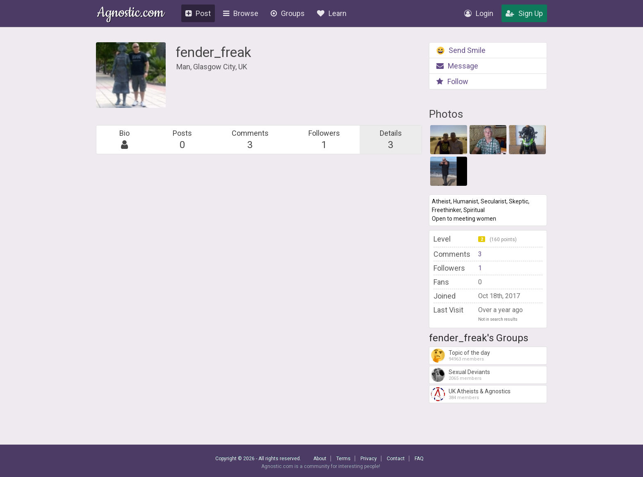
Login (478, 13)
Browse (240, 13)
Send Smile (461, 50)
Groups (288, 13)
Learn (332, 13)
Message (457, 66)
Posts (182, 140)
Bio (124, 140)
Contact (396, 458)
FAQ (419, 458)
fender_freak (213, 52)
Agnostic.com (130, 14)
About (319, 458)
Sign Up (524, 13)
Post (198, 13)
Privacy (368, 458)
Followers (324, 140)
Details (391, 140)
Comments (250, 140)
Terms (343, 458)
